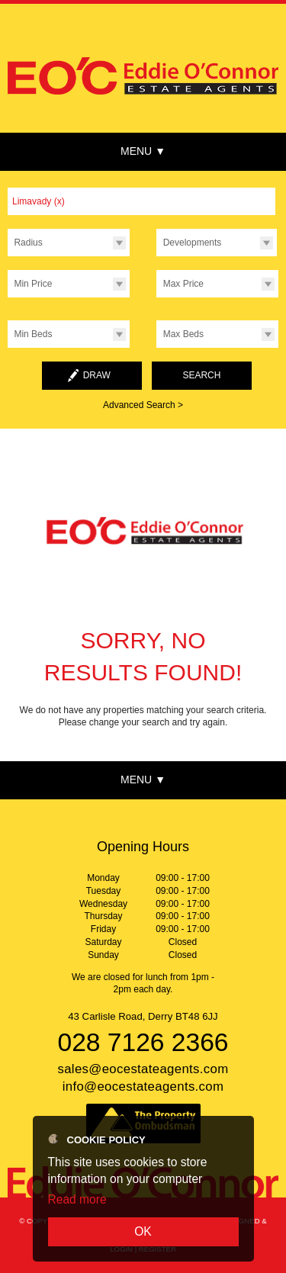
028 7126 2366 (142, 1042)
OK (143, 1231)
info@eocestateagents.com (143, 1086)
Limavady (38, 201)
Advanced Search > (143, 405)
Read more (77, 1199)
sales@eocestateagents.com (142, 1069)
